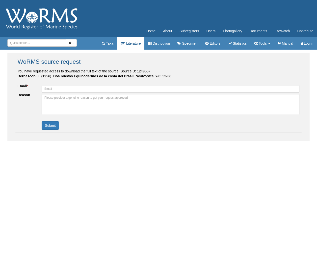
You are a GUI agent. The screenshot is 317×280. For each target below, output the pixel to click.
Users (210, 31)
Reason (24, 95)
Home (151, 31)
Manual (285, 43)
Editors (212, 43)
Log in (307, 43)
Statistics (237, 43)
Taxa (107, 43)
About (167, 31)
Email (23, 86)
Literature (131, 43)
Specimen (187, 43)
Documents (258, 31)
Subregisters (189, 31)
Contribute (305, 31)
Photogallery (232, 31)
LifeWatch (282, 31)
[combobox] (36, 43)
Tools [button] (262, 43)
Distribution (159, 43)
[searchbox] (36, 42)
